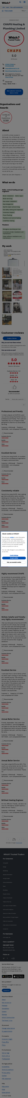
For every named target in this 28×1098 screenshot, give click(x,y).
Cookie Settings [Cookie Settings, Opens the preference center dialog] (14, 555)
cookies (12, 537)
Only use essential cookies (14, 562)
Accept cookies (14, 558)
